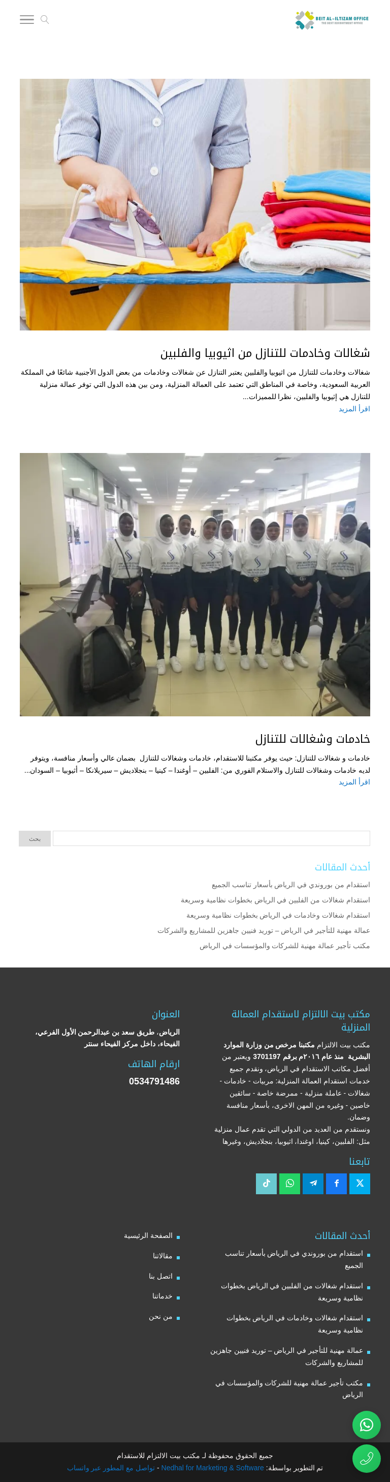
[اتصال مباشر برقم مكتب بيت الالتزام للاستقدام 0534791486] (366, 1458)
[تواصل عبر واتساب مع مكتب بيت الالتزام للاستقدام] (366, 1425)
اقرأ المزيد (354, 409)
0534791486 (154, 1081)
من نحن (161, 1316)
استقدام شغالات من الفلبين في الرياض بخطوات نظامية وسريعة (275, 900)
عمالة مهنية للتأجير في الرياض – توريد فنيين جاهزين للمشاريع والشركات (263, 930)
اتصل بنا (161, 1276)
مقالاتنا (163, 1256)
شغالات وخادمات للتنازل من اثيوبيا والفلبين (265, 353)
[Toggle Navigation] (27, 21)
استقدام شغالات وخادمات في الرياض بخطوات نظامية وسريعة (278, 915)
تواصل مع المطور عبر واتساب (111, 1468)
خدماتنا (162, 1296)
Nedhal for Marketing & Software (211, 1468)
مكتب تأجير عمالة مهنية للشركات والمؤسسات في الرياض (285, 946)
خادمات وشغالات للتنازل (312, 739)
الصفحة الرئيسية (148, 1235)
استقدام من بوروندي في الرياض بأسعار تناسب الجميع (291, 885)
